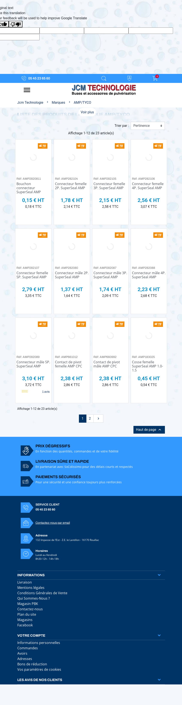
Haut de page (149, 429)
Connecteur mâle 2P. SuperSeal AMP (72, 275)
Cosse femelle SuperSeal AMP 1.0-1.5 (147, 366)
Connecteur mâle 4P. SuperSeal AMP (149, 275)
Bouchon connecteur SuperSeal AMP (28, 187)
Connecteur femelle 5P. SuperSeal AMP (32, 275)
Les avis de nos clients (39, 680)
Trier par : (121, 126)
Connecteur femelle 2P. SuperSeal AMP (71, 185)
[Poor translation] (15, 24)
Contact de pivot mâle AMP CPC (106, 364)
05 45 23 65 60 (39, 78)
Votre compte (31, 635)
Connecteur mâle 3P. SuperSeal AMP (110, 275)
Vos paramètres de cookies (39, 669)
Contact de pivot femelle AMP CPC (68, 364)
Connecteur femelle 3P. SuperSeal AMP (109, 185)
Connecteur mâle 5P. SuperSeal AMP (33, 364)
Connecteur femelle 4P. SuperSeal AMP (148, 185)
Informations (31, 575)
